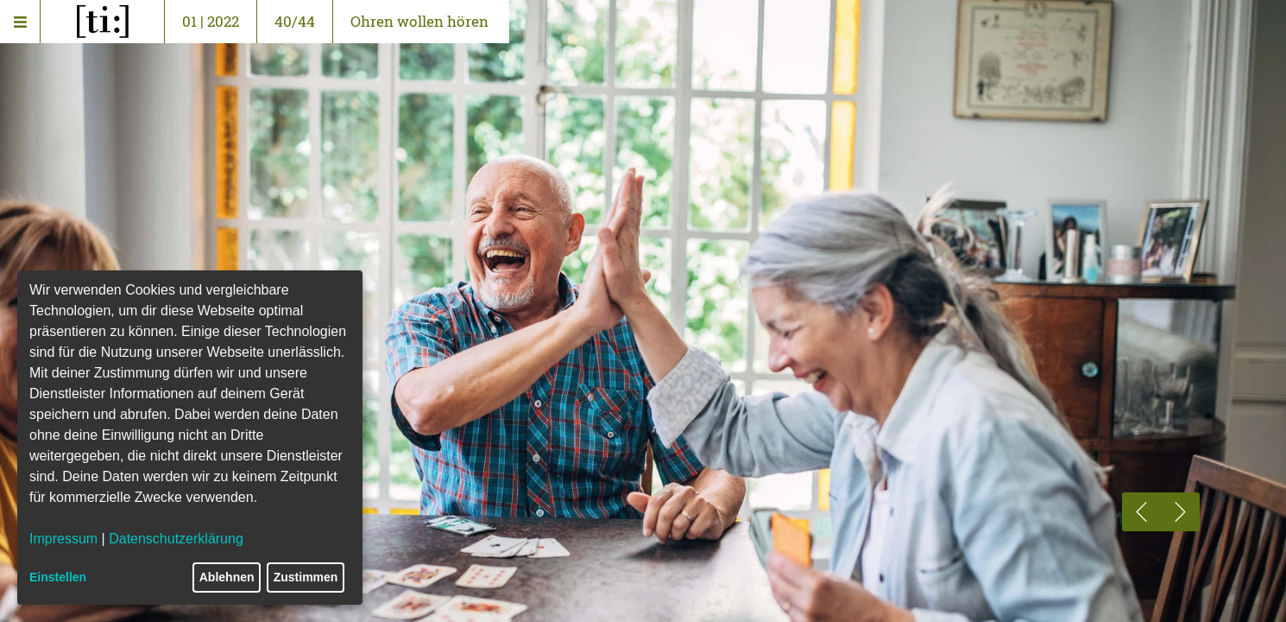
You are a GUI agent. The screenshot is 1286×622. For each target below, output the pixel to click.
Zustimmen (306, 577)
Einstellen (57, 577)
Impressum (63, 538)
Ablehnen (227, 577)
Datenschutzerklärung (176, 538)
